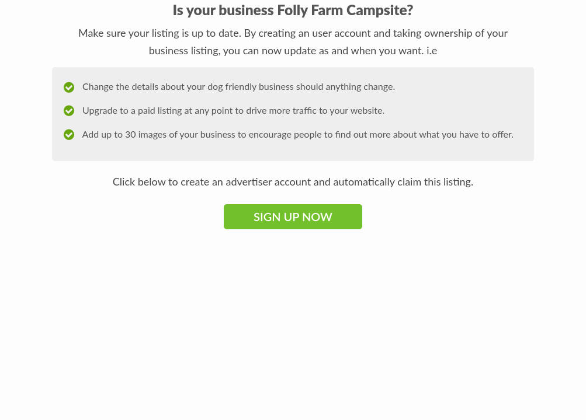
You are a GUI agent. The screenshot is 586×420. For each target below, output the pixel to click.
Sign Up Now (293, 216)
